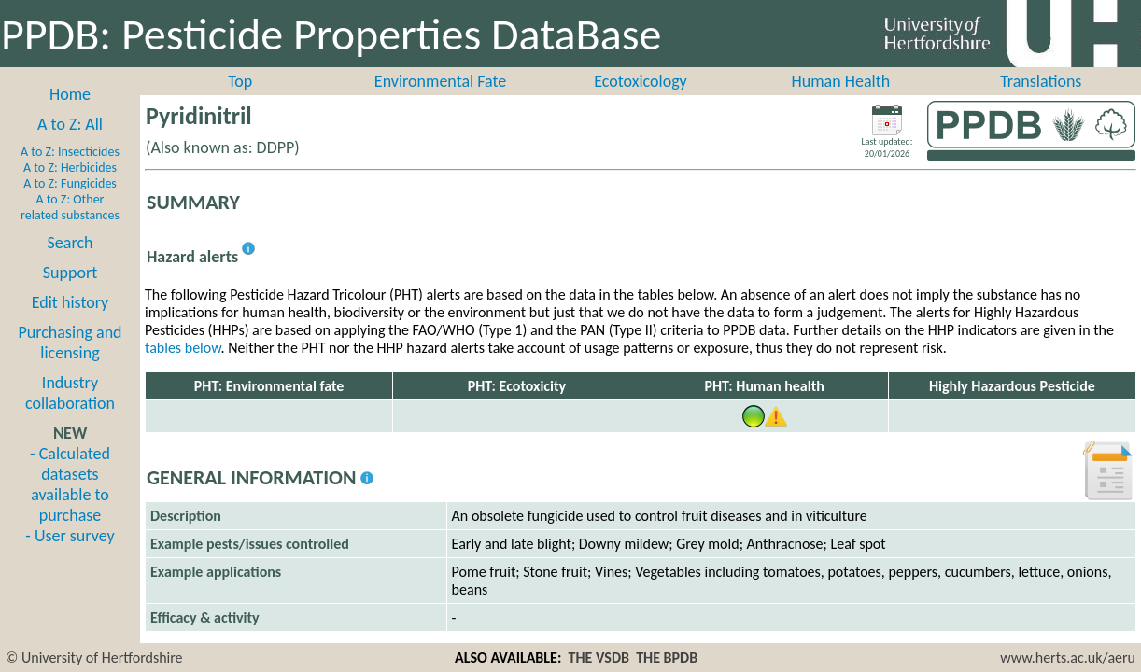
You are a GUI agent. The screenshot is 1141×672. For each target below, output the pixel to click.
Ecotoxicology (640, 81)
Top (240, 81)
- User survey (69, 535)
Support (70, 272)
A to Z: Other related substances (70, 207)
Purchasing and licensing (69, 342)
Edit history (70, 302)
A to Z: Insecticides (70, 152)
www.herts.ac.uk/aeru (1067, 657)
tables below (183, 348)
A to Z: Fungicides (70, 183)
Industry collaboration (70, 392)
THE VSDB (599, 657)
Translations (1040, 81)
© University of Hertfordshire (94, 657)
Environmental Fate (440, 81)
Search (70, 242)
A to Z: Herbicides (70, 167)
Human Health (841, 81)
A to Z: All (70, 124)
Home (70, 94)
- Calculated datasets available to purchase (70, 484)
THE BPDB (666, 657)
